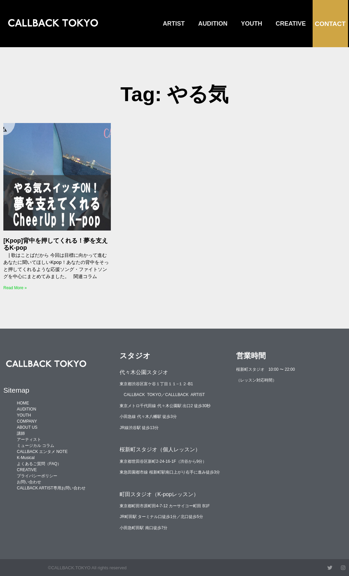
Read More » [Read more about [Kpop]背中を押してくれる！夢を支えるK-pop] (15, 287)
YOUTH (251, 23)
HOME (23, 403)
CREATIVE (291, 23)
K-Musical (26, 457)
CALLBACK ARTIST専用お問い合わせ (51, 488)
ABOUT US (27, 427)
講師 (21, 433)
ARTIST (174, 23)
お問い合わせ (29, 482)
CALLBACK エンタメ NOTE (42, 451)
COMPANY (27, 421)
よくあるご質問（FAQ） (39, 463)
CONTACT (330, 23)
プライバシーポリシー (37, 476)
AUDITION (212, 23)
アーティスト (29, 439)
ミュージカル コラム (35, 445)
